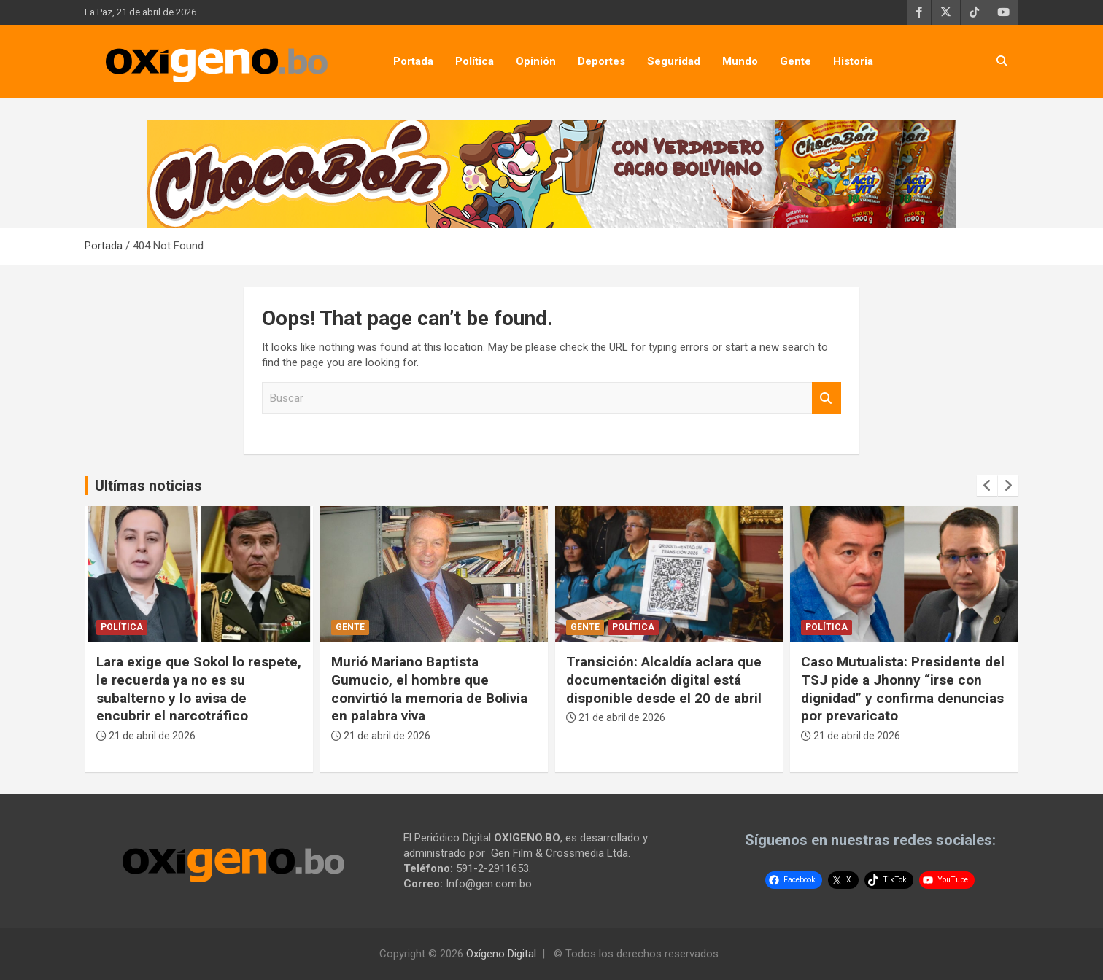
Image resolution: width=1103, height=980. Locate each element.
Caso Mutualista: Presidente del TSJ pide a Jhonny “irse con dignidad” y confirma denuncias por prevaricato (903, 688)
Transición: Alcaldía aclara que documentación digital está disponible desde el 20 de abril (664, 679)
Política (474, 61)
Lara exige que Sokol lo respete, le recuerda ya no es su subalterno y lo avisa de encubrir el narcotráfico (198, 688)
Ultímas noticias (148, 485)
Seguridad (673, 61)
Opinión (536, 61)
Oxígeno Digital (501, 953)
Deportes (601, 61)
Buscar (826, 398)
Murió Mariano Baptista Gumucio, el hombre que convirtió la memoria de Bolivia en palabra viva (429, 688)
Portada (413, 61)
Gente (795, 61)
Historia (853, 61)
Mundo (740, 61)
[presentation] (987, 485)
